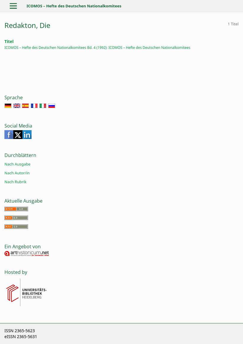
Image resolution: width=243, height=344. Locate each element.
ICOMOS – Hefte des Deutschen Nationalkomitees (74, 6)
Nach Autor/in (17, 173)
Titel (9, 41)
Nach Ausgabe (17, 164)
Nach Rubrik (15, 181)
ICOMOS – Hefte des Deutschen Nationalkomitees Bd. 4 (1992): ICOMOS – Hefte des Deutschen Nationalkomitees (97, 47)
